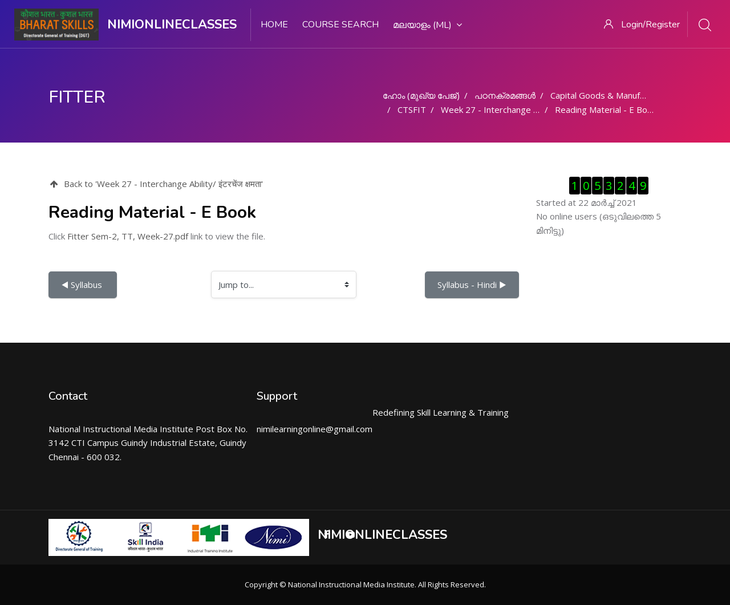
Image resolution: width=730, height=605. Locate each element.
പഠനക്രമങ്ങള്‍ (505, 95)
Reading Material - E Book (605, 109)
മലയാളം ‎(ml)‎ (427, 25)
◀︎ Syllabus (82, 284)
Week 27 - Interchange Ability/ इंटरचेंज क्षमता (523, 109)
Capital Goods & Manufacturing (610, 95)
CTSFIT (412, 109)
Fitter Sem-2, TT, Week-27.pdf (127, 236)
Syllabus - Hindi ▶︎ (471, 284)
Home (274, 24)
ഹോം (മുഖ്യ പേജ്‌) (421, 95)
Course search (340, 24)
